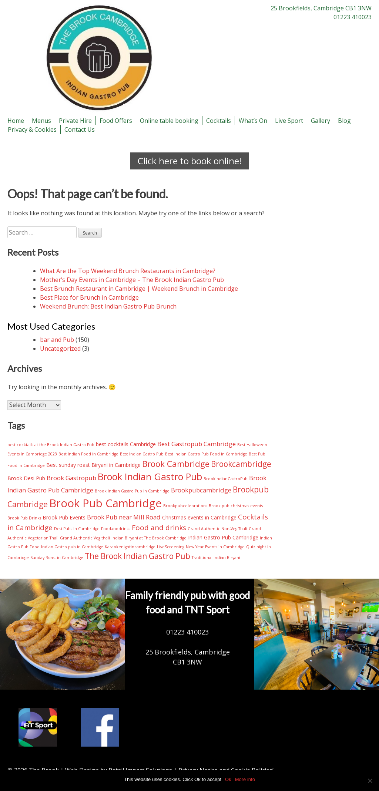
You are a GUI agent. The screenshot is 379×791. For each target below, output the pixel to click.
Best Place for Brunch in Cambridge (89, 297)
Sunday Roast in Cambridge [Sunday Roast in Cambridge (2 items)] (56, 557)
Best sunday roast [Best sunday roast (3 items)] (68, 464)
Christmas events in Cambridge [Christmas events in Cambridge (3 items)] (199, 517)
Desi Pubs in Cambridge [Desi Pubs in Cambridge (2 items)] (77, 528)
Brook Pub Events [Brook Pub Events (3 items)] (64, 517)
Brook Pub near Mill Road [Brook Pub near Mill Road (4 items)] (124, 517)
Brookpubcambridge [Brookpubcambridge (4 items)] (201, 490)
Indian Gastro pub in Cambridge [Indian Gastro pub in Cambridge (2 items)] (72, 546)
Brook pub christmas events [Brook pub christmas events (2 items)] (236, 505)
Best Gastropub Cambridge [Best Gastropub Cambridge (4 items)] (196, 444)
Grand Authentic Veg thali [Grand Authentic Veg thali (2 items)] (85, 538)
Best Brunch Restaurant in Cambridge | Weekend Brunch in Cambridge (139, 289)
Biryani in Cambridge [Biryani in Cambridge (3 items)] (116, 464)
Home (15, 121)
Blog (344, 121)
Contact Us (79, 129)
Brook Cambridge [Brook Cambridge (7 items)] (175, 463)
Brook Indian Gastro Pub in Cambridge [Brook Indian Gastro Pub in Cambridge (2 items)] (132, 491)
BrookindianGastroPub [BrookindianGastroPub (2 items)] (226, 478)
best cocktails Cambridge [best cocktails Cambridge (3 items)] (126, 444)
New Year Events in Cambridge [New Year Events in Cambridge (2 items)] (215, 546)
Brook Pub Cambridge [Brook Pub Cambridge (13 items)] (105, 503)
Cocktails (218, 121)
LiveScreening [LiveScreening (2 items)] (170, 546)
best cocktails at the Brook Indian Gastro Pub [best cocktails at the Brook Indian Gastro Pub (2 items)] (50, 444)
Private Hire (75, 121)
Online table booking (169, 121)
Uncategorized (60, 348)
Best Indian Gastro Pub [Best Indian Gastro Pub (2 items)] (142, 454)
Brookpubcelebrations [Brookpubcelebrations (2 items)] (185, 505)
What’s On (253, 121)
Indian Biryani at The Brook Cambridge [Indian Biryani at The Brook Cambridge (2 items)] (149, 538)
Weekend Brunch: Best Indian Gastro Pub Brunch (108, 306)
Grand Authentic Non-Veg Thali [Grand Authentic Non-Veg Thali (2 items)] (217, 528)
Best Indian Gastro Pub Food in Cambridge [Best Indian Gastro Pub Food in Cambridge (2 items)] (206, 454)
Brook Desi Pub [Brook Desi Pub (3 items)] (26, 478)
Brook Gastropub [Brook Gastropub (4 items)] (71, 478)
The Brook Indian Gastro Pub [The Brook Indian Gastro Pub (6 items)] (137, 556)
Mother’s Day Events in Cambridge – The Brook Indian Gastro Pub (132, 280)
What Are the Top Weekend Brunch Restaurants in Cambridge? (127, 271)
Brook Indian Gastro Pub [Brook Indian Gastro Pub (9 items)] (150, 476)
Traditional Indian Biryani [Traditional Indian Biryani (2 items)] (216, 557)
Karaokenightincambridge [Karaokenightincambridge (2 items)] (130, 546)
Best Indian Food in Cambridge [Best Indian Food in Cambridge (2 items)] (88, 454)
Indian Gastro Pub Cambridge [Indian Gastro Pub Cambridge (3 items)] (223, 537)
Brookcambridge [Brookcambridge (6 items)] (241, 464)
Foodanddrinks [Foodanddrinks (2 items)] (115, 528)
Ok (228, 779)
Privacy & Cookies (32, 129)
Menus (41, 121)
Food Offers (116, 121)
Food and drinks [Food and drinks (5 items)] (159, 527)
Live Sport (289, 121)
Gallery (320, 121)
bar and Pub (57, 340)
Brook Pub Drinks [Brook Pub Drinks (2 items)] (24, 518)
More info (245, 779)
